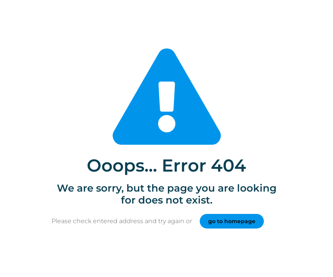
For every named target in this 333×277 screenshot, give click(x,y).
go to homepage (231, 221)
